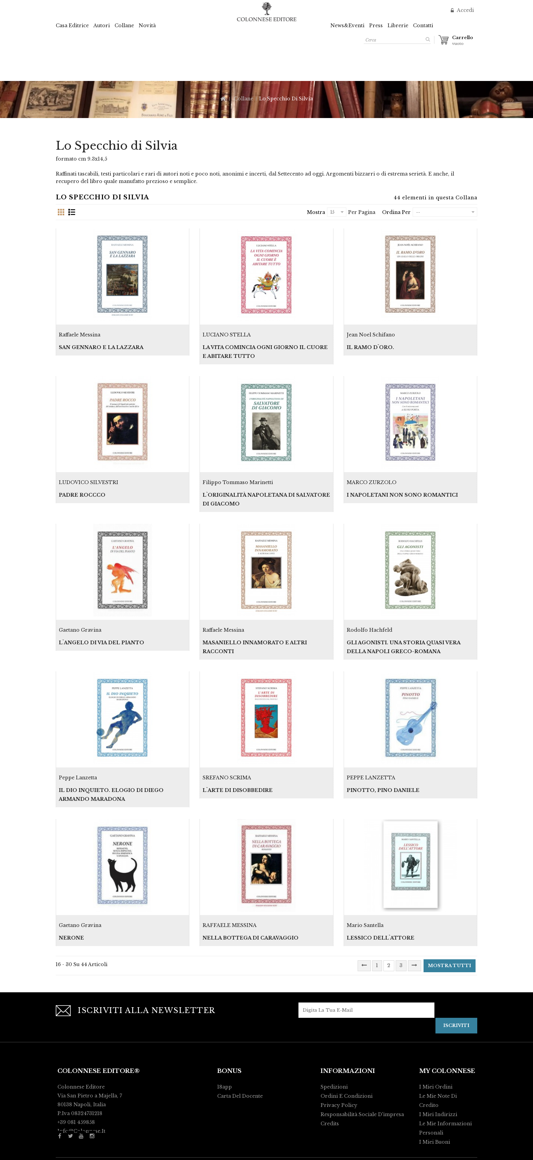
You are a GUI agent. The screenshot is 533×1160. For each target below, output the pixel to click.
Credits (330, 1087)
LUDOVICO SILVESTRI (88, 468)
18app (224, 1050)
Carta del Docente (240, 1059)
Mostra (316, 212)
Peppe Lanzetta (78, 748)
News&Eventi (347, 25)
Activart (360, 1151)
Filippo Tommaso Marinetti (238, 468)
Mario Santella (365, 888)
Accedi (464, 10)
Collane (124, 25)
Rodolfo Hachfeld (369, 608)
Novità (147, 25)
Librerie (398, 25)
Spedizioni (334, 1050)
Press (376, 25)
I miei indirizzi (438, 1078)
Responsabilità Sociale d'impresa (362, 1078)
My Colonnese (447, 1034)
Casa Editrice (72, 25)
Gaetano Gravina (80, 608)
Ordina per (396, 212)
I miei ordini (435, 1050)
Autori (101, 25)
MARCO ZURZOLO (371, 468)
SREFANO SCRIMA (227, 748)
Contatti (423, 25)
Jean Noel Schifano (371, 327)
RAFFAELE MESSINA (230, 888)
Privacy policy (339, 1068)
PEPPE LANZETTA (371, 748)
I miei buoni (434, 1105)
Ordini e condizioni (347, 1059)
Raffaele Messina (79, 327)
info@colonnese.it (81, 1094)
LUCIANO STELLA (227, 327)
